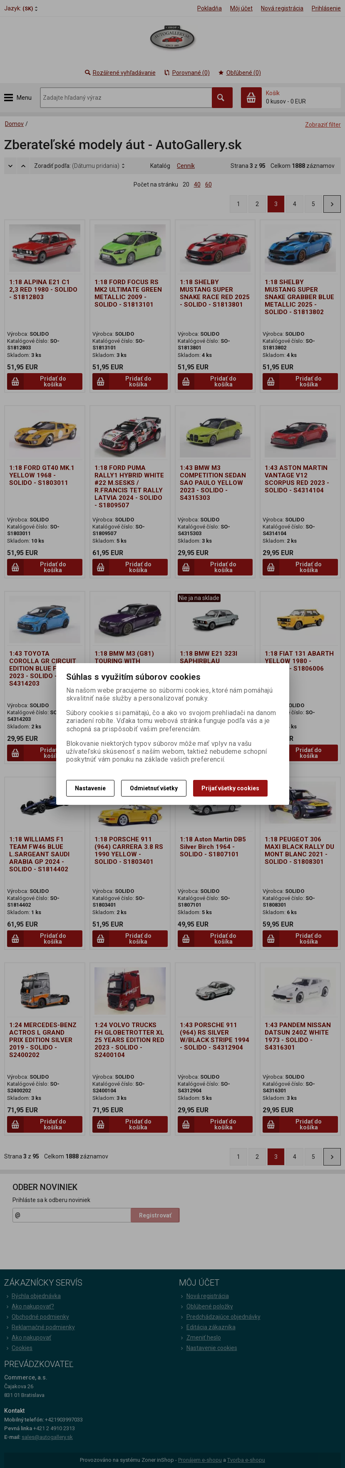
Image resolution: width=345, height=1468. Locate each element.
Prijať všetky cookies (230, 788)
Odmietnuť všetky (154, 788)
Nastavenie (90, 788)
